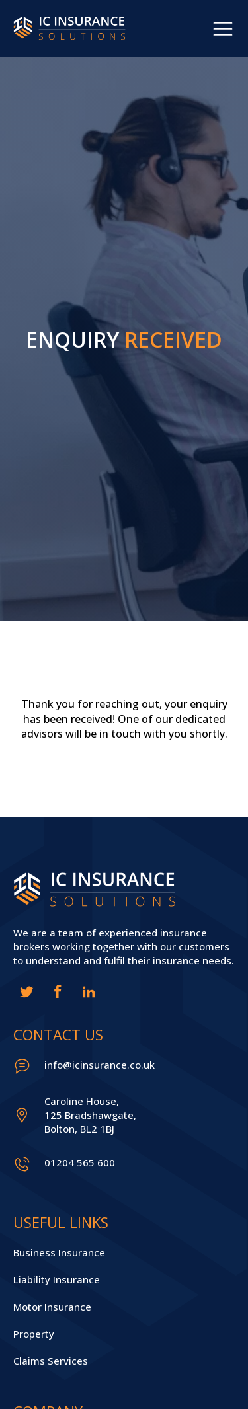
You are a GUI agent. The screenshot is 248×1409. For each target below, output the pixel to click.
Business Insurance (59, 1252)
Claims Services (50, 1360)
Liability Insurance (56, 1279)
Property (33, 1333)
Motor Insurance (52, 1306)
